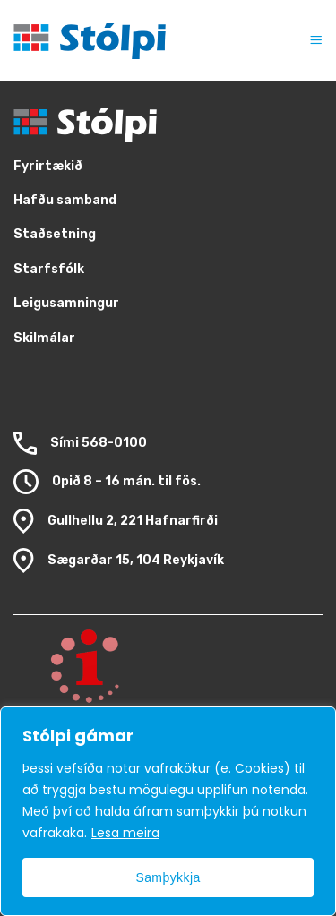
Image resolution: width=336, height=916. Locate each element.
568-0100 (114, 442)
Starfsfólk (48, 269)
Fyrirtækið (47, 166)
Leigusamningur (66, 303)
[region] (168, 811)
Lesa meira (125, 833)
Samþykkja (167, 877)
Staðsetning (54, 234)
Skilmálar (44, 338)
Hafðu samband (64, 200)
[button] (307, 41)
